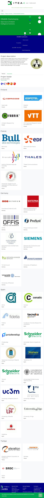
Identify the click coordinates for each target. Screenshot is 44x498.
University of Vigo (29, 416)
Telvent (2, 80)
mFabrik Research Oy (8, 123)
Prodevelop (5, 342)
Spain (5, 80)
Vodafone (4, 434)
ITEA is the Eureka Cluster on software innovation (22, 7)
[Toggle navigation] (2, 11)
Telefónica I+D (28, 360)
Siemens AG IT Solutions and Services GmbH (32, 246)
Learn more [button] (4, 495)
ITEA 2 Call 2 (25, 40)
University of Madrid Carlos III (10, 398)
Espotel (26, 105)
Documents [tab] (9, 73)
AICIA (3, 305)
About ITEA (14, 488)
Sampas (26, 456)
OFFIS (3, 228)
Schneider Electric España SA (32, 342)
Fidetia (4, 323)
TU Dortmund (6, 265)
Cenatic (26, 305)
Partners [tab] (3, 73)
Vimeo (24, 489)
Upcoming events (15, 489)
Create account (32, 3)
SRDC (3, 475)
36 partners (25, 45)
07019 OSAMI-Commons (19, 13)
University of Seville (7, 416)
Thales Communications (30, 164)
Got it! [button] (40, 495)
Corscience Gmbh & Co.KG (9, 208)
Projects (2, 13)
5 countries (18, 42)
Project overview (8, 13)
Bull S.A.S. (4, 146)
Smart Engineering (26, 50)
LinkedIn (24, 488)
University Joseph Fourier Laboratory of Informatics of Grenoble (9, 185)
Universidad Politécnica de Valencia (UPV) (31, 380)
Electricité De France (30, 146)
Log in (27, 3)
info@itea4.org (37, 489)
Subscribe (14, 492)
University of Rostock (8, 283)
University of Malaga (29, 398)
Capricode (4, 105)
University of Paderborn (30, 265)
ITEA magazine (15, 490)
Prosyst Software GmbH (30, 228)
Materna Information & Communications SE (30, 209)
